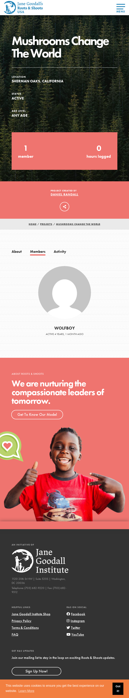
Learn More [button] (26, 691)
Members (37, 251)
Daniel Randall (64, 194)
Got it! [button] (118, 689)
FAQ (15, 634)
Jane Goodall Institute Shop (31, 614)
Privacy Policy (21, 621)
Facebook (76, 614)
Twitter (73, 627)
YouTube (75, 634)
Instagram (76, 621)
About (17, 251)
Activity (60, 251)
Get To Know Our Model (37, 414)
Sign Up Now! (36, 671)
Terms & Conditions (25, 627)
